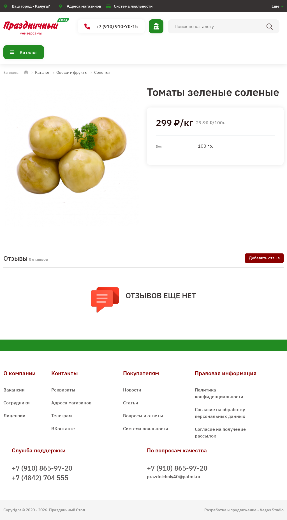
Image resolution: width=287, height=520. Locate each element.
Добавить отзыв (264, 257)
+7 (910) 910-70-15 (111, 26)
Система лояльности (133, 6)
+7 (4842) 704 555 (40, 477)
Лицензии (14, 415)
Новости (132, 390)
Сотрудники (16, 403)
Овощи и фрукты (71, 72)
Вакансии (14, 390)
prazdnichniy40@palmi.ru (173, 476)
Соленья (102, 72)
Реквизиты (63, 390)
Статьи (130, 403)
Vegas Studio (272, 509)
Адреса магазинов (84, 6)
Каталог (23, 52)
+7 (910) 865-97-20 (42, 468)
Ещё (275, 6)
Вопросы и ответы (143, 415)
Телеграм (61, 415)
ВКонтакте (63, 428)
